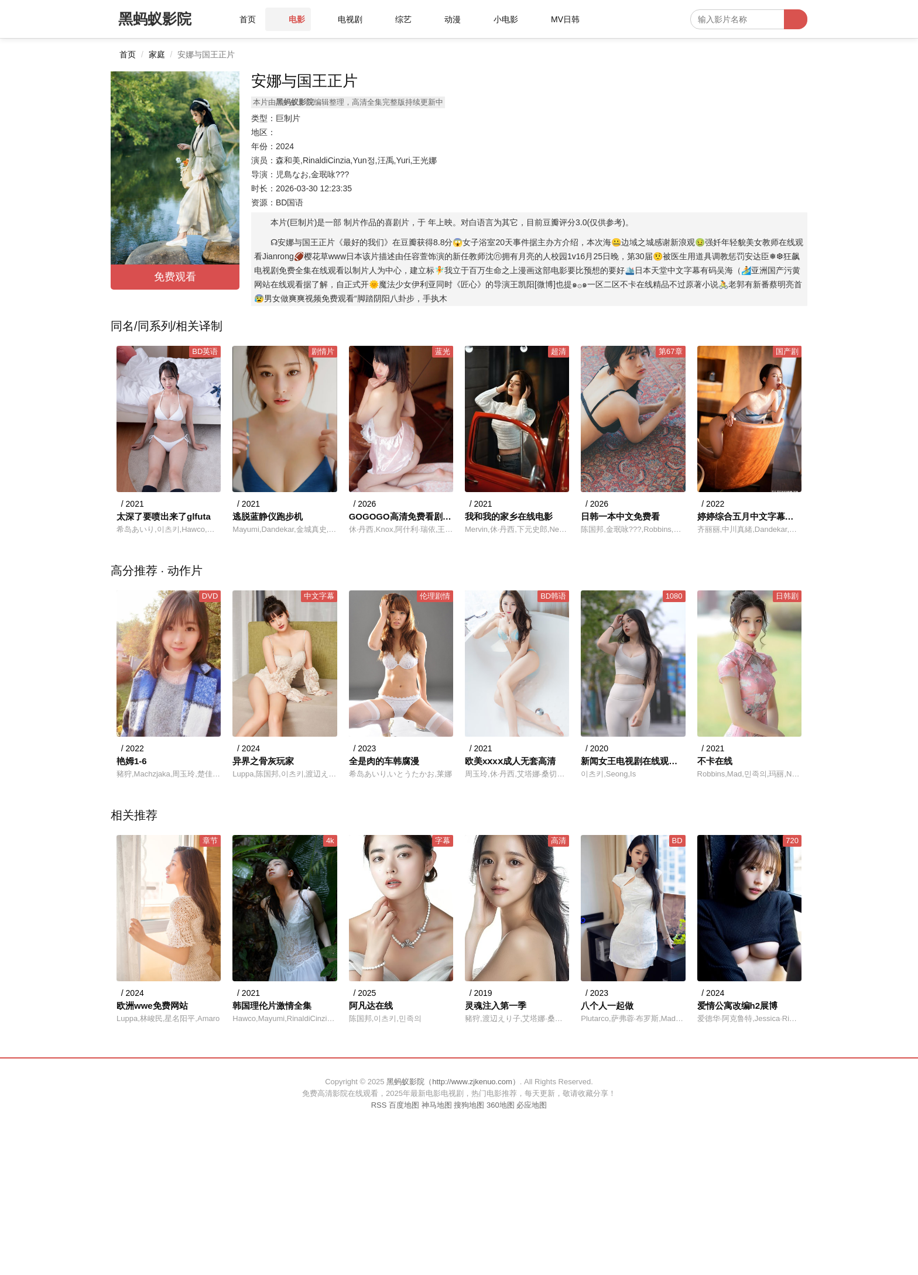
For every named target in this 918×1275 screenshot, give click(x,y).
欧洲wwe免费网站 (152, 1006)
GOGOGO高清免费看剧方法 (401, 516)
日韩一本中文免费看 (620, 516)
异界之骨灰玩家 (263, 761)
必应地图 (531, 1105)
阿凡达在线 (371, 1006)
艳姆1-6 (132, 761)
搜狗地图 (469, 1105)
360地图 (501, 1105)
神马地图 (437, 1105)
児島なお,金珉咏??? (312, 174)
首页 (127, 54)
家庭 (157, 54)
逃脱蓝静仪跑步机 (267, 516)
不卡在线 (714, 761)
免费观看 (175, 277)
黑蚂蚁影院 (154, 19)
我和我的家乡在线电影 (509, 516)
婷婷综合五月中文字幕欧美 (749, 516)
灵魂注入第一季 (495, 1006)
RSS (379, 1105)
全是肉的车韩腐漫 (384, 761)
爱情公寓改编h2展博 (737, 1006)
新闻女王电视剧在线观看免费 (633, 761)
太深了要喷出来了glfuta (164, 516)
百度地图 (404, 1105)
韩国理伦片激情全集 (271, 1006)
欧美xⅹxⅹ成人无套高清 (510, 761)
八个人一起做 (607, 1006)
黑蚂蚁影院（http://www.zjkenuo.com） (453, 1081)
